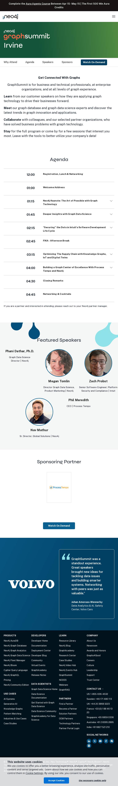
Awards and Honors (96, 650)
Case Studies (10, 723)
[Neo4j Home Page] (10, 16)
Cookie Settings (34, 773)
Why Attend (10, 62)
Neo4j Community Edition (16, 685)
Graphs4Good (93, 655)
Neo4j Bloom (10, 665)
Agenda (29, 62)
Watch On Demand (59, 525)
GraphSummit (65, 675)
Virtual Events (38, 665)
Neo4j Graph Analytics (15, 650)
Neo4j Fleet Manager (14, 660)
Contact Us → (95, 689)
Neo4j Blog (65, 645)
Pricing (7, 680)
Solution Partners (68, 713)
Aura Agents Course (38, 3)
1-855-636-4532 (99, 694)
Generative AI (10, 704)
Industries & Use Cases (15, 718)
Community (36, 660)
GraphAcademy (39, 670)
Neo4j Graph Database (15, 645)
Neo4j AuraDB (11, 641)
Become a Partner (68, 709)
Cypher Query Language (16, 670)
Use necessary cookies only (92, 780)
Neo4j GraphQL (11, 675)
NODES (63, 680)
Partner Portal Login (69, 728)
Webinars (63, 685)
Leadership (92, 670)
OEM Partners (66, 718)
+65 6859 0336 (106, 717)
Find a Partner (66, 704)
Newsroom (92, 645)
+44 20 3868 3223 (100, 704)
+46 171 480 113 (104, 699)
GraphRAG (64, 690)
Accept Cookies (56, 780)
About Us (91, 641)
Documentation (39, 645)
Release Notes (38, 675)
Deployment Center (41, 650)
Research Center (67, 655)
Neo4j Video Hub (67, 665)
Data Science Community (43, 711)
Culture (90, 665)
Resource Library (67, 641)
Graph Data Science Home (44, 689)
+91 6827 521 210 (101, 727)
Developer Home (39, 641)
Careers (90, 660)
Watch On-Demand (94, 62)
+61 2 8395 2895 (105, 722)
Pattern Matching (12, 713)
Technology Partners (69, 723)
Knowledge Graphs (13, 709)
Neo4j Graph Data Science (17, 655)
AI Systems (9, 699)
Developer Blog (39, 655)
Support (91, 675)
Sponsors (67, 62)
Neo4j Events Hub (68, 670)
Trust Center (93, 680)
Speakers (47, 62)
